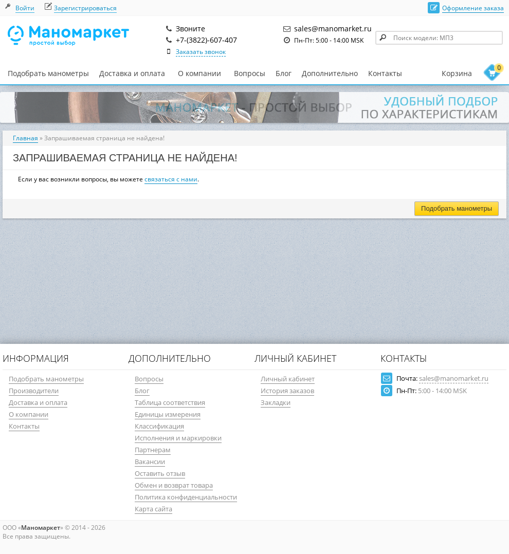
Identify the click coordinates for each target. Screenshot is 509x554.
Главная (25, 138)
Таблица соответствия (170, 402)
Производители (34, 390)
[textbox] (439, 38)
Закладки (275, 402)
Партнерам (153, 449)
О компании (199, 73)
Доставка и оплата (132, 73)
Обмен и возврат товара (174, 485)
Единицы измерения (168, 414)
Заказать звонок (201, 51)
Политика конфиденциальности (186, 497)
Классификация (159, 426)
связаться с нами (170, 179)
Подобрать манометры (48, 73)
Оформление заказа (473, 8)
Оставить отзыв (160, 473)
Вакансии (150, 461)
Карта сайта (153, 508)
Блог (284, 73)
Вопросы (249, 73)
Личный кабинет (288, 378)
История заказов (287, 390)
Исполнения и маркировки (178, 437)
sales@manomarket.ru (453, 378)
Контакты (385, 73)
